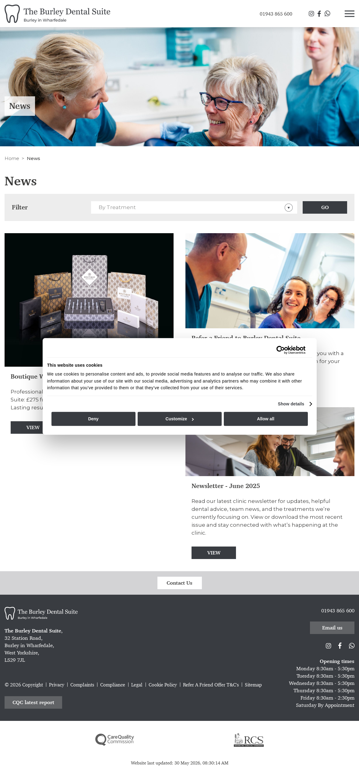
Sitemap (253, 685)
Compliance (112, 685)
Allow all (265, 418)
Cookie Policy (163, 685)
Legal (137, 685)
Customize (180, 418)
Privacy (56, 685)
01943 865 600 (337, 610)
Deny (93, 418)
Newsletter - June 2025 (226, 486)
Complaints (82, 685)
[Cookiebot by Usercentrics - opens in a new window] (279, 350)
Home (12, 158)
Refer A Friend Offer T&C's (211, 685)
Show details (291, 403)
